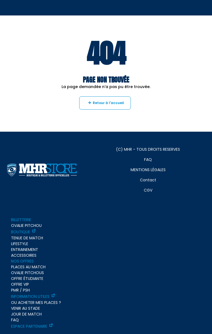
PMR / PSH (20, 290)
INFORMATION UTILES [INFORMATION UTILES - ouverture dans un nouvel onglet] (30, 296)
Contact (148, 180)
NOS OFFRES (22, 261)
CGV (148, 190)
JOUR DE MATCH (26, 314)
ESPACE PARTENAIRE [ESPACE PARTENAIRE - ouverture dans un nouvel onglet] (29, 326)
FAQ (148, 159)
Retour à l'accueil (108, 102)
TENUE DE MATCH (27, 238)
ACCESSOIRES (23, 255)
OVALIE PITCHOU (26, 225)
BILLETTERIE (21, 219)
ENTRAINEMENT (24, 249)
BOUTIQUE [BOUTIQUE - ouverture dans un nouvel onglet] (20, 232)
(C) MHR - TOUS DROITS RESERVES (148, 149)
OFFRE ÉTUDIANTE (27, 278)
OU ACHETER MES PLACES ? (36, 302)
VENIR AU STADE (25, 308)
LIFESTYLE (19, 243)
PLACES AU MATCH (28, 267)
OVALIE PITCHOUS (27, 272)
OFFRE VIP (20, 284)
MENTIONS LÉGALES (148, 170)
